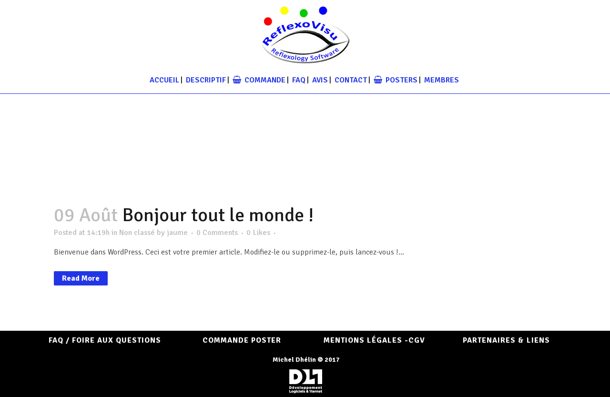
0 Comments (217, 232)
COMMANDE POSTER (242, 340)
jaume (177, 232)
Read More (81, 278)
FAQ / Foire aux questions (105, 340)
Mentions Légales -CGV (374, 340)
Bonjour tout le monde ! (218, 215)
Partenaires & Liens (506, 340)
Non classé (137, 232)
